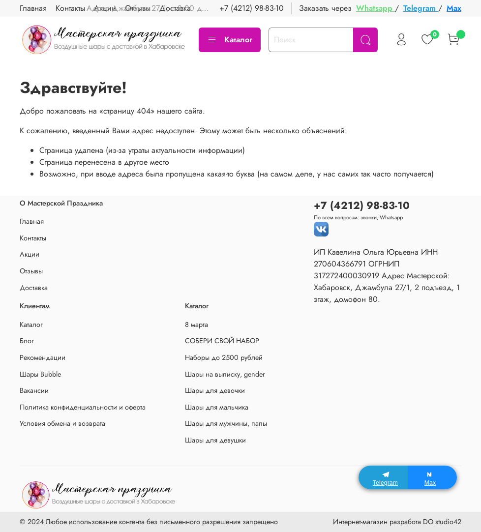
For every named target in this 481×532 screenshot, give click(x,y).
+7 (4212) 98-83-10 (251, 8)
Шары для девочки (215, 390)
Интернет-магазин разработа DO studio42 (397, 522)
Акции (29, 254)
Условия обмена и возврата (62, 423)
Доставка (34, 288)
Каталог (229, 39)
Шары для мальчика (216, 407)
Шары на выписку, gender (225, 374)
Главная (33, 8)
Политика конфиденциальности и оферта (83, 407)
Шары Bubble (40, 374)
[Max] (432, 477)
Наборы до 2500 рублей (224, 357)
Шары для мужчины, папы (226, 423)
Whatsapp (375, 8)
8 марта (196, 324)
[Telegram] (383, 477)
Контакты (70, 8)
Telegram (420, 8)
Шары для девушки (215, 440)
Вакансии (34, 390)
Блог (27, 341)
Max (454, 8)
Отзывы (31, 271)
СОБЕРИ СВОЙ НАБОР (222, 341)
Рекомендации (42, 357)
